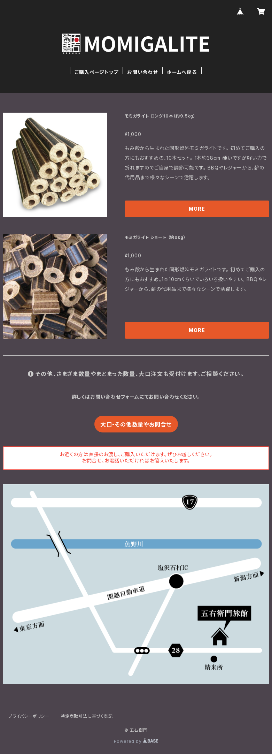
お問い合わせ (142, 72)
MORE (197, 209)
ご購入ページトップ (96, 72)
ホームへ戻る (182, 72)
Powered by (136, 741)
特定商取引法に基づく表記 (87, 716)
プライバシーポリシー (28, 716)
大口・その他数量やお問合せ (136, 424)
